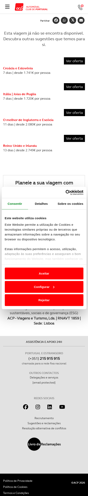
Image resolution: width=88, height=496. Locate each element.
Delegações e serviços (44, 377)
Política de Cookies (15, 487)
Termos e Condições (16, 493)
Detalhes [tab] (41, 203)
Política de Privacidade (17, 481)
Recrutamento (44, 418)
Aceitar (44, 273)
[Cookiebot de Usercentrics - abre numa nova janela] (65, 192)
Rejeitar (44, 300)
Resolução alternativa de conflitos (44, 428)
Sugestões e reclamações (44, 423)
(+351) (44, 358)
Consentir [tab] (15, 203)
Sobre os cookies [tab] (70, 203)
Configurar (44, 286)
